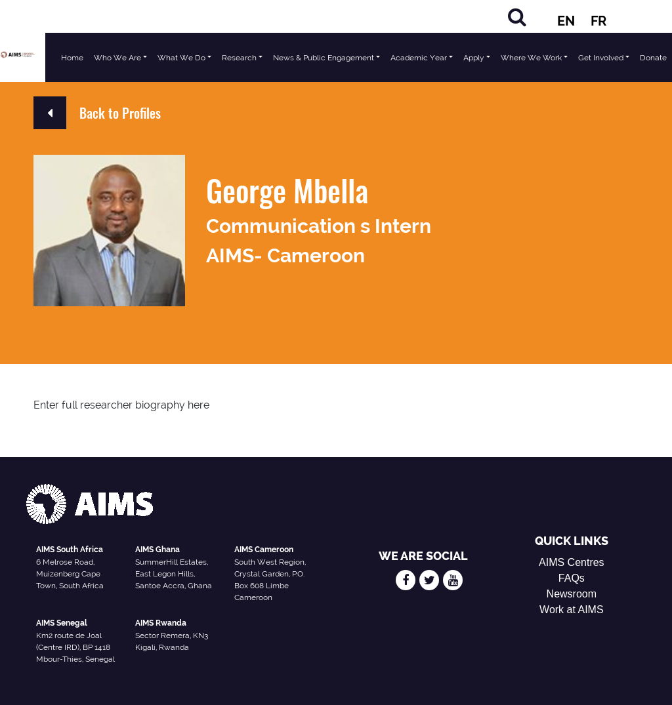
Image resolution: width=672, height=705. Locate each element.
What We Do (181, 57)
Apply (473, 57)
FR (598, 21)
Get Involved (600, 57)
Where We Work (531, 57)
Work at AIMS (571, 609)
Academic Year (418, 57)
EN (566, 21)
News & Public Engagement (323, 57)
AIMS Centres (571, 562)
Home (72, 57)
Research (239, 57)
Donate (653, 57)
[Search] (517, 16)
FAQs (571, 578)
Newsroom (572, 593)
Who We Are (117, 57)
